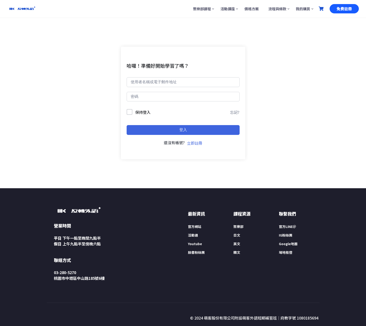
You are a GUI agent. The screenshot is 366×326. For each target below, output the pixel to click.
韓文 (236, 252)
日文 (236, 235)
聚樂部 (238, 226)
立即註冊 (194, 143)
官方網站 (194, 226)
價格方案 (251, 8)
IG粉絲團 (285, 235)
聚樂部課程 (202, 8)
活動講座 (227, 8)
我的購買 (303, 8)
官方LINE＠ (287, 226)
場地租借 (285, 252)
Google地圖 (288, 243)
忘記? (234, 112)
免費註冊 (344, 8)
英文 (236, 243)
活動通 (193, 235)
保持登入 (143, 112)
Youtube (195, 243)
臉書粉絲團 (196, 252)
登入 (183, 130)
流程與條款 (277, 8)
